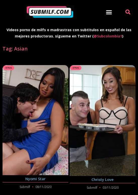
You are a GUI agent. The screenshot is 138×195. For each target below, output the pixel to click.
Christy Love (102, 179)
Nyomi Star (35, 178)
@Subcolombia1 (108, 36)
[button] (109, 12)
